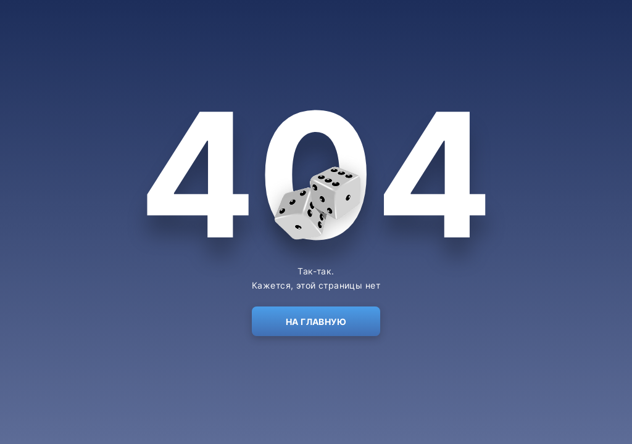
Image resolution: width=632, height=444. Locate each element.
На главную (316, 321)
